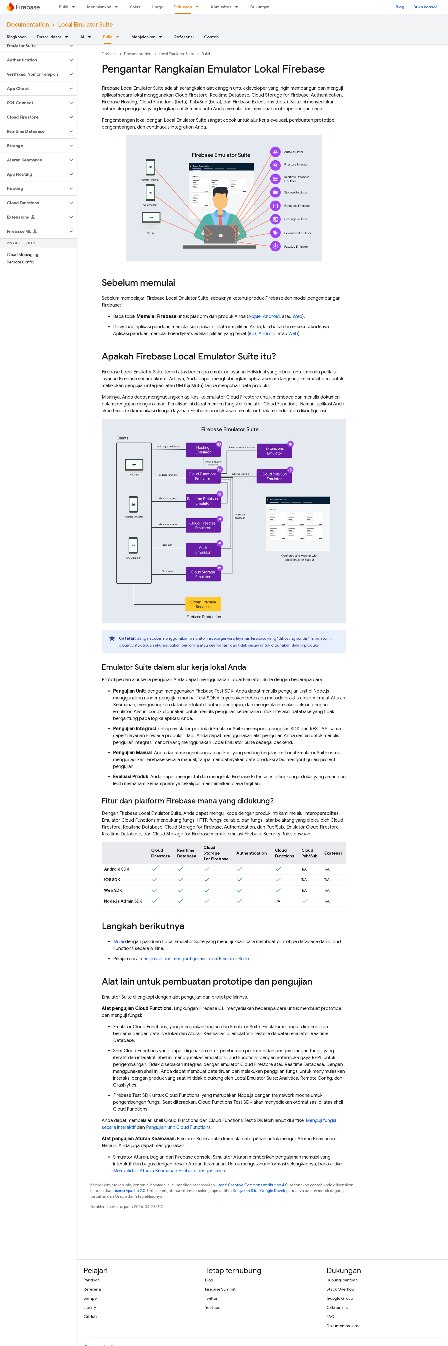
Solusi (135, 6)
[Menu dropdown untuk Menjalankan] (118, 7)
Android (271, 316)
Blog (400, 6)
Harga (157, 6)
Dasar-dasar (49, 36)
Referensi (184, 36)
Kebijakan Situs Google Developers (263, 1190)
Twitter (211, 1298)
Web (297, 316)
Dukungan (259, 6)
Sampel (90, 1298)
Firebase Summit (220, 1289)
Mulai (118, 942)
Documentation (28, 24)
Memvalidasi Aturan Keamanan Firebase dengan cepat (170, 1171)
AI (82, 36)
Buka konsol (425, 6)
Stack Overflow (341, 1289)
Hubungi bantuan (342, 1280)
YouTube (212, 1307)
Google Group (340, 1298)
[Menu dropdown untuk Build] (75, 7)
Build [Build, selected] (108, 36)
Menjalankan (99, 6)
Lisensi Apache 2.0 (129, 1190)
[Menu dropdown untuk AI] (91, 37)
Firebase (109, 53)
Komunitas (221, 6)
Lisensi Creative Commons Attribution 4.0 (252, 1185)
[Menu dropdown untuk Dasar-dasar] (68, 37)
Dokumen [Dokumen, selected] (183, 6)
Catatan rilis (337, 1307)
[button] (34, 45)
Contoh (211, 36)
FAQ (331, 1316)
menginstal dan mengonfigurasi (194, 959)
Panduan (92, 1280)
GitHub (90, 1316)
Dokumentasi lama (344, 1325)
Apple (254, 316)
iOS (252, 334)
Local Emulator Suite (85, 24)
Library (90, 1307)
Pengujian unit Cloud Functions (178, 1127)
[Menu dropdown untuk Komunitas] (238, 7)
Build (63, 6)
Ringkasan (17, 36)
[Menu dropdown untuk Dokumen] (199, 7)
